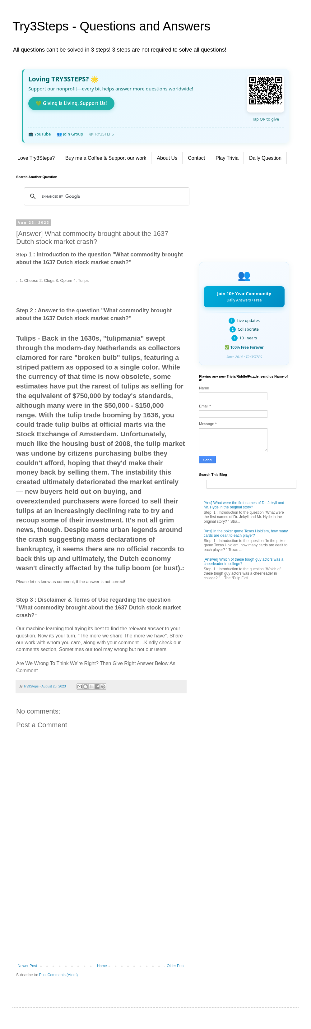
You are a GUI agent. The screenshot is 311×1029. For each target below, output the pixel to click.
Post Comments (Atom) (58, 975)
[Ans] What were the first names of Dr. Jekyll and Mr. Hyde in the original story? (244, 505)
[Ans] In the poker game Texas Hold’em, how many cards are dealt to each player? (246, 533)
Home (102, 966)
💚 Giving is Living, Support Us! (71, 103)
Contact (196, 158)
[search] (106, 196)
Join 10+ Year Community (244, 296)
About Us (167, 158)
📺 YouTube (39, 134)
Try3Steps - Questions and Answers (111, 26)
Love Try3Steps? (36, 158)
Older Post (175, 966)
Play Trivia (227, 158)
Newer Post (27, 966)
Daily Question (265, 158)
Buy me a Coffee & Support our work (105, 158)
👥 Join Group (70, 134)
